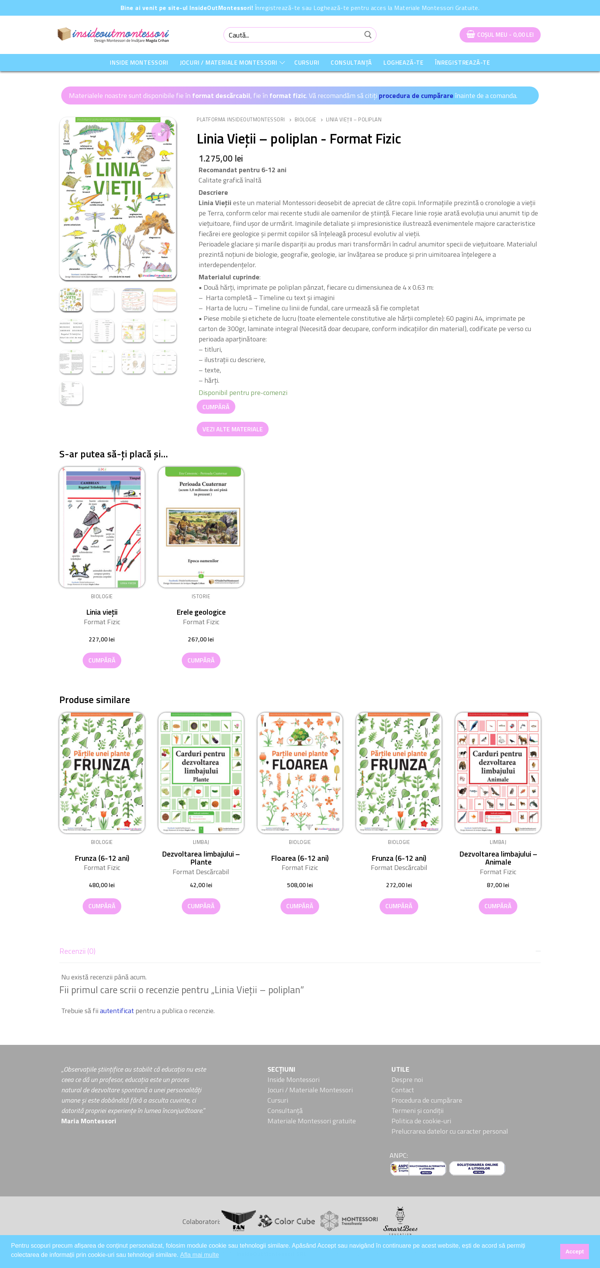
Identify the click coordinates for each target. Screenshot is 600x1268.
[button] (161, 132)
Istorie (201, 596)
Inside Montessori (293, 1079)
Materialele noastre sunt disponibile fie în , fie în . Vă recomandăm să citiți (224, 95)
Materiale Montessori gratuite (311, 1121)
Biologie (305, 119)
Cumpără (216, 406)
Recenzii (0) (77, 951)
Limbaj (201, 842)
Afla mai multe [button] (199, 1255)
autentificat (117, 1010)
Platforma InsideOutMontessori (241, 119)
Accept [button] (575, 1251)
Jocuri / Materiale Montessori (310, 1090)
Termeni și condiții (417, 1110)
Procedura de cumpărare (426, 1100)
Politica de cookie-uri (421, 1121)
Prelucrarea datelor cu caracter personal (449, 1131)
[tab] (300, 979)
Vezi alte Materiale (232, 429)
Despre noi (407, 1079)
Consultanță (285, 1110)
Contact (402, 1090)
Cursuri (277, 1100)
